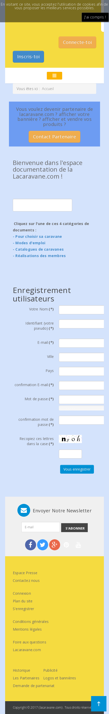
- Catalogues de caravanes (38, 249)
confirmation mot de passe (36, 422)
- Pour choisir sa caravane (37, 236)
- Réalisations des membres (39, 255)
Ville (50, 356)
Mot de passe (39, 398)
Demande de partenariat (33, 685)
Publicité (50, 670)
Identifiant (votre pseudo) (39, 326)
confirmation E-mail (34, 384)
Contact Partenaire (54, 136)
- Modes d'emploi (29, 242)
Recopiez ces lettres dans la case (36, 441)
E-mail (45, 342)
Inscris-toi (28, 56)
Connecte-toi (77, 42)
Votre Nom (41, 309)
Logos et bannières (59, 678)
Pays (50, 370)
